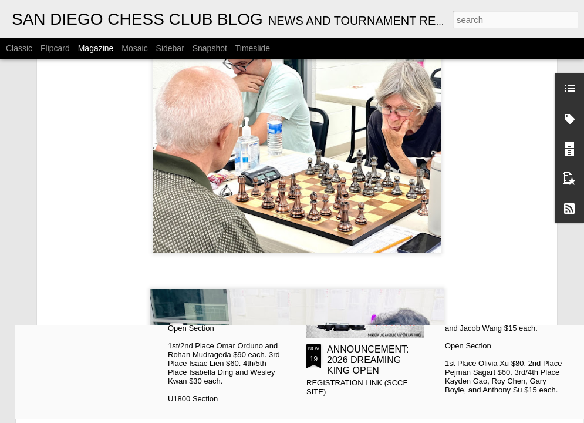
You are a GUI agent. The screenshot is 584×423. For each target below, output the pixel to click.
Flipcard (55, 48)
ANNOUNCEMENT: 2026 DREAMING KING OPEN (368, 359)
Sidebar (170, 48)
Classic (19, 48)
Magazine (96, 48)
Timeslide (252, 48)
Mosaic (134, 48)
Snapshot (210, 48)
